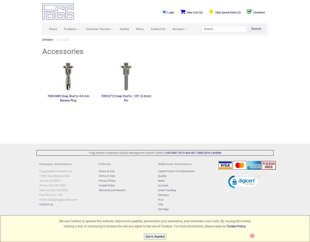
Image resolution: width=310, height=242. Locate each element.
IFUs (161, 199)
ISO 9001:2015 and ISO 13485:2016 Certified (193, 152)
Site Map (163, 209)
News (140, 29)
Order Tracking (167, 190)
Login (168, 11)
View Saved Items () (225, 12)
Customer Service (99, 29)
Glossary (163, 195)
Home (53, 29)
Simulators (47, 39)
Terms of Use (106, 171)
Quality (124, 29)
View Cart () (191, 12)
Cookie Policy (107, 185)
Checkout (256, 12)
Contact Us (158, 29)
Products (71, 29)
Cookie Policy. (236, 226)
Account (179, 29)
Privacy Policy (107, 180)
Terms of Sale (107, 176)
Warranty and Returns (112, 190)
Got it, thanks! (155, 236)
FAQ (160, 204)
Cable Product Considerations (176, 171)
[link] (244, 182)
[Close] (253, 235)
